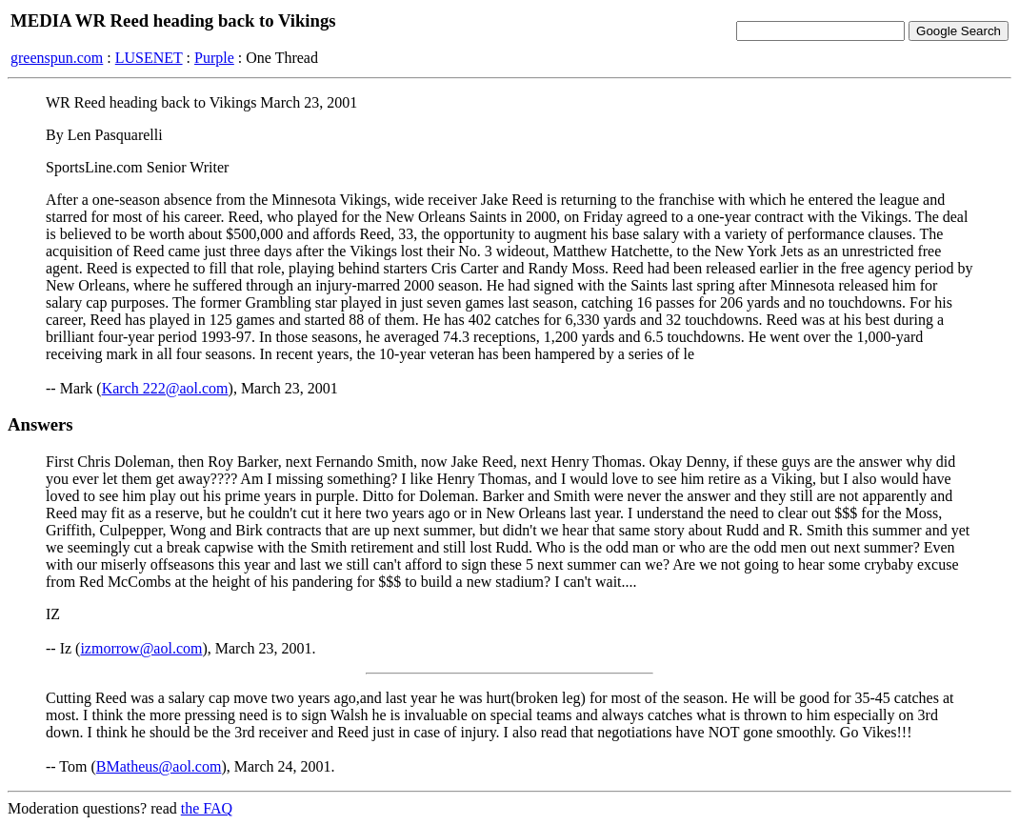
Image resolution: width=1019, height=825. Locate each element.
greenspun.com (56, 58)
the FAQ (206, 808)
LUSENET (149, 58)
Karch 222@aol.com (165, 388)
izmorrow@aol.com (141, 648)
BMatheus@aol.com (159, 766)
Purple (214, 58)
